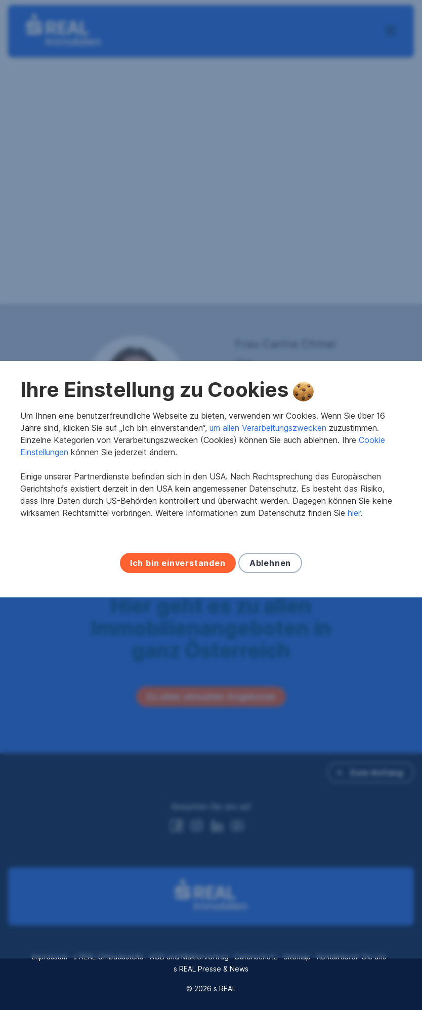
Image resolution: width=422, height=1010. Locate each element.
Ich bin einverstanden (178, 589)
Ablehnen (270, 589)
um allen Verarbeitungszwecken (267, 454)
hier (354, 539)
